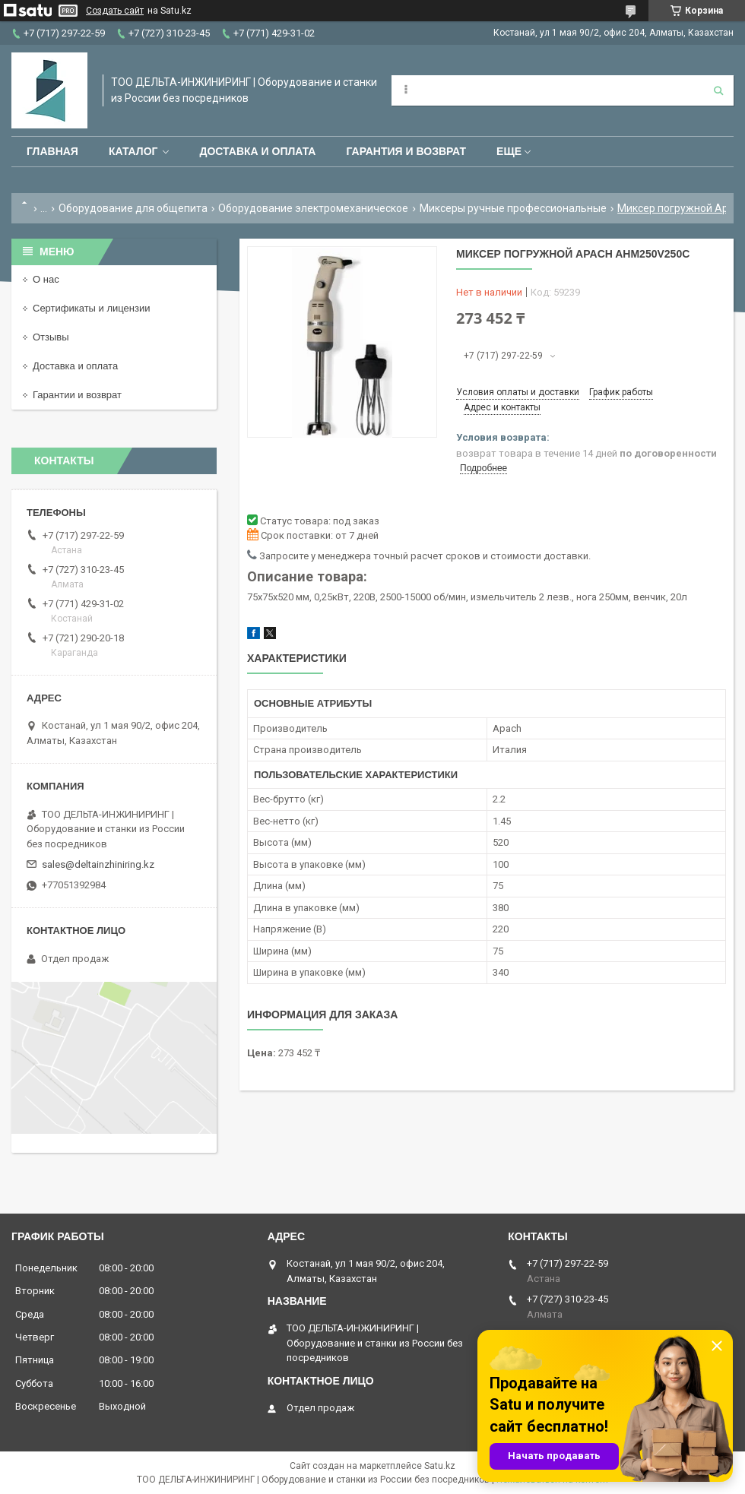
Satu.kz (439, 1466)
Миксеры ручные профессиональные (513, 208)
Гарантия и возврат (406, 151)
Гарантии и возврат (77, 394)
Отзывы (51, 337)
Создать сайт (115, 10)
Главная (52, 151)
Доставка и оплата (257, 151)
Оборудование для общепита (133, 208)
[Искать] (718, 90)
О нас (46, 279)
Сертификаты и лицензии (91, 308)
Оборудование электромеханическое (313, 208)
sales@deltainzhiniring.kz (98, 864)
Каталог (133, 151)
